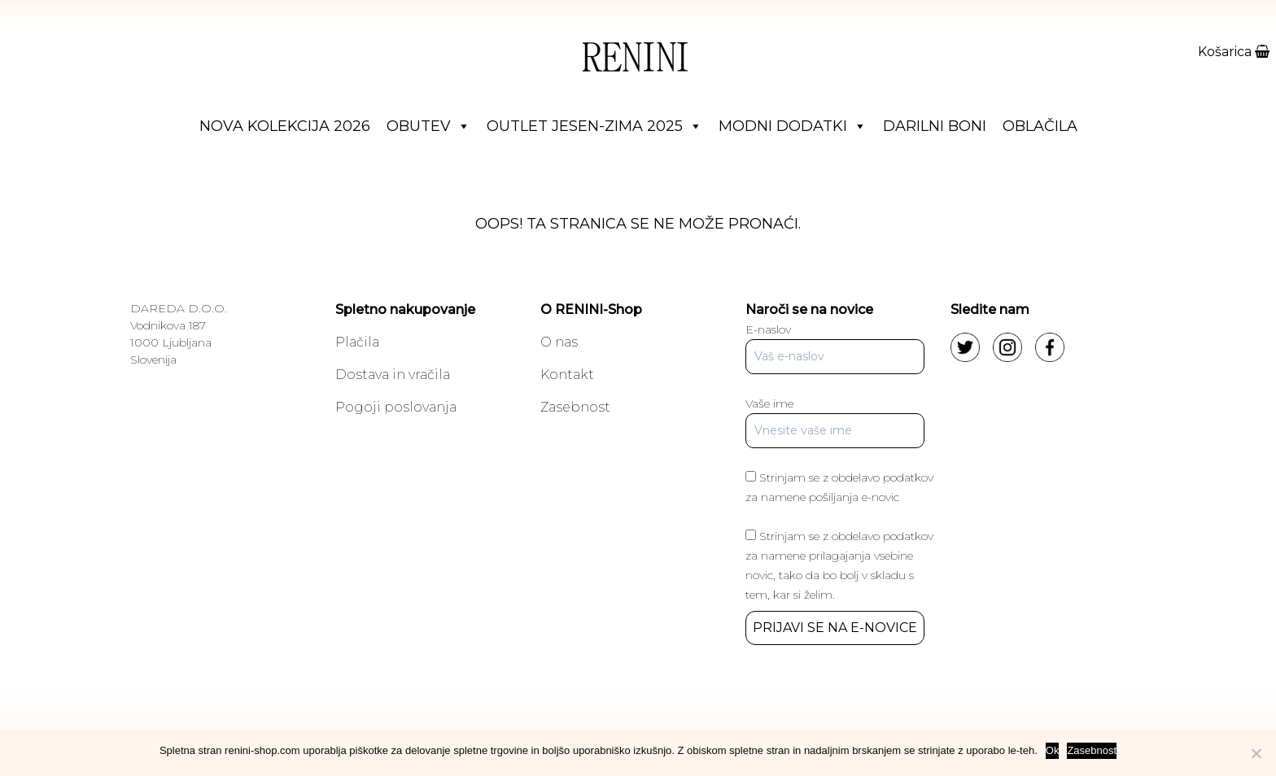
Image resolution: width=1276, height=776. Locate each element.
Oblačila (1040, 126)
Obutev (428, 126)
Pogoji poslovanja (396, 407)
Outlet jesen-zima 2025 (594, 126)
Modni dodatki (793, 126)
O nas (559, 342)
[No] (1256, 753)
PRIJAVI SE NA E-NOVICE (835, 627)
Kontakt (567, 374)
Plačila (357, 342)
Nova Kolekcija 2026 (284, 126)
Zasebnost (575, 407)
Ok (1053, 750)
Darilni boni (934, 126)
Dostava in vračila (392, 374)
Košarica (1233, 51)
